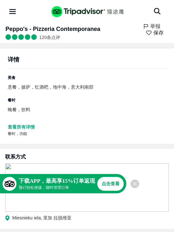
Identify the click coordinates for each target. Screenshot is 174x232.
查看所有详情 (21, 127)
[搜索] (157, 11)
